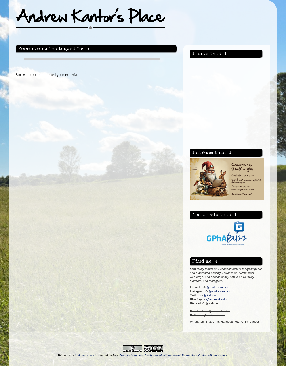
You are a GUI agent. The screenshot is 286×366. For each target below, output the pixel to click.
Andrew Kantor (84, 355)
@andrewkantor (217, 287)
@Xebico (210, 295)
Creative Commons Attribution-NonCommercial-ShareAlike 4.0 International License (173, 355)
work (66, 355)
